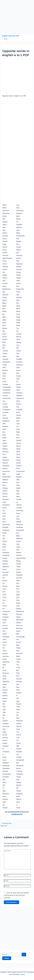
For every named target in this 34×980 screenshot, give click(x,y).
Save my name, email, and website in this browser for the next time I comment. (16, 895)
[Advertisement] (17, 17)
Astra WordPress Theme (17, 974)
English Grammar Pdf (10, 36)
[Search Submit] (24, 954)
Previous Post (6, 823)
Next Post (5, 826)
